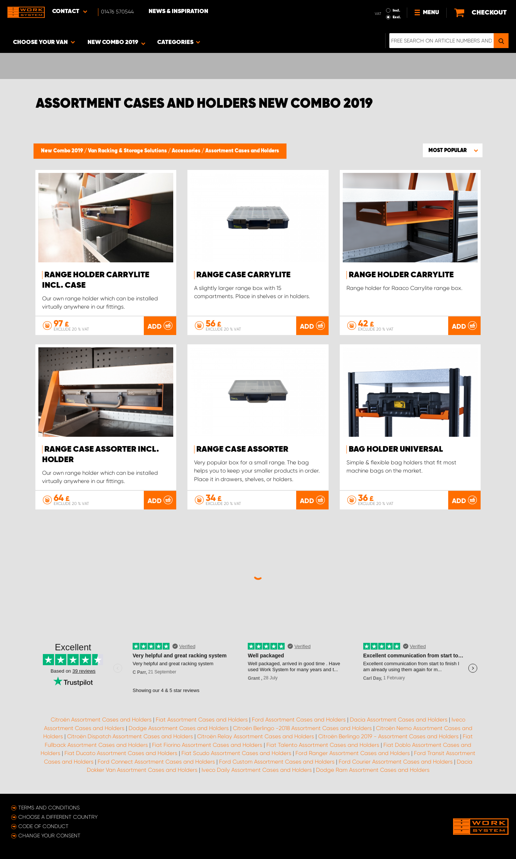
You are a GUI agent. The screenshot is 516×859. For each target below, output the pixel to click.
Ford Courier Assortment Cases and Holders (396, 761)
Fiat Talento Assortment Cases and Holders (322, 745)
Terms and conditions (49, 808)
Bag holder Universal (396, 449)
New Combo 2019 (62, 151)
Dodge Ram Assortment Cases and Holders (373, 770)
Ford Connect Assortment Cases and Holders (156, 761)
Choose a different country (58, 817)
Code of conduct (43, 826)
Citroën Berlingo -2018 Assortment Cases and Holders (302, 728)
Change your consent (49, 836)
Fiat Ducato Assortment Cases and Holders (120, 753)
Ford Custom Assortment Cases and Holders (277, 761)
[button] (452, 150)
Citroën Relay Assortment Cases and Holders (255, 736)
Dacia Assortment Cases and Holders (398, 719)
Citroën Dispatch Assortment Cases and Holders (130, 736)
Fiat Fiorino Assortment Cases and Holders (207, 745)
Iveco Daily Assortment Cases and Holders (257, 770)
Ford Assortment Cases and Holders (299, 719)
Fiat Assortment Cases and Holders (202, 719)
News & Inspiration (178, 12)
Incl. (396, 10)
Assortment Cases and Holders (242, 151)
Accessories (187, 151)
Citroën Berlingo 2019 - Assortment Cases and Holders (388, 736)
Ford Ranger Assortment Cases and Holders (352, 753)
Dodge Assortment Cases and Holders (179, 728)
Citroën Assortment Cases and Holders (101, 719)
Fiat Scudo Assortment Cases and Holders (236, 753)
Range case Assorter (242, 449)
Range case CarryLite (243, 275)
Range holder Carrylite (401, 275)
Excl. (397, 17)
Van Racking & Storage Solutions (128, 151)
